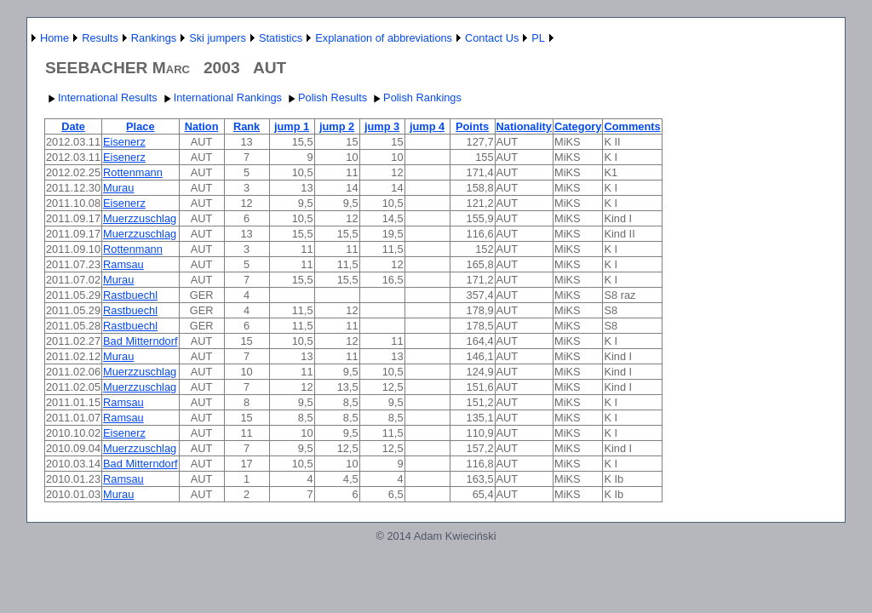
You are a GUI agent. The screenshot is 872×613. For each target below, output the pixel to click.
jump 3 (381, 126)
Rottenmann (133, 172)
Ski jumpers (217, 38)
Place (140, 126)
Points (472, 126)
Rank (246, 126)
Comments (632, 126)
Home (54, 38)
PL (538, 38)
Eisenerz (124, 141)
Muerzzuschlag (139, 218)
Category (577, 126)
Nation (202, 126)
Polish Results (325, 97)
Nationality (524, 126)
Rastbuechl (130, 295)
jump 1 (291, 126)
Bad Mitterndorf (140, 341)
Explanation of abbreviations (383, 38)
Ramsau (123, 264)
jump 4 (427, 126)
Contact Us (492, 38)
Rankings (153, 38)
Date (73, 126)
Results (100, 38)
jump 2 (336, 126)
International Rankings (221, 97)
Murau (118, 187)
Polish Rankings (416, 97)
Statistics (280, 38)
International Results (101, 97)
